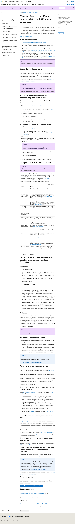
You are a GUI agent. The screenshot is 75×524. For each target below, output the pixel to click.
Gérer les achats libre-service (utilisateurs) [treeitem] (10, 40)
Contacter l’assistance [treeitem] (5, 57)
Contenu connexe (61, 27)
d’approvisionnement (48, 196)
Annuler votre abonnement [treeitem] (7, 32)
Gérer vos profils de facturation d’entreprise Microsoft (33, 51)
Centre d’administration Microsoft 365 (34, 105)
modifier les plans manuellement (40, 212)
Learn (21, 12)
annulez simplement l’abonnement (41, 455)
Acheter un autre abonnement (33, 376)
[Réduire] (16, 13)
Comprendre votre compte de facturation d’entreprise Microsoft (42, 50)
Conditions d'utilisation (62, 519)
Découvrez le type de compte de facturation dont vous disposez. (34, 42)
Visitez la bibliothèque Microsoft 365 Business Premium (32, 485)
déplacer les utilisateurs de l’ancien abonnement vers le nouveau (32, 444)
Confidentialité (36, 519)
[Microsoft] (2, 1)
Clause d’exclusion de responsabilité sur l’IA (8, 519)
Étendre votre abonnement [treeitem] (7, 31)
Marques (8, 520)
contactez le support (38, 204)
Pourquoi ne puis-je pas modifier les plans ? (38, 148)
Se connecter (71, 1)
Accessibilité (3, 520)
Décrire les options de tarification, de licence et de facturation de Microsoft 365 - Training (35, 503)
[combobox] (9, 15)
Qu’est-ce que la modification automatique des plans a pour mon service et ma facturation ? (65, 22)
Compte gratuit (70, 4)
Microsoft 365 (25, 12)
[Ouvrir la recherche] (68, 1)
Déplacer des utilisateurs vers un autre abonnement (29, 492)
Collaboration (31, 519)
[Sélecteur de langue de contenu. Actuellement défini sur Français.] (3, 516)
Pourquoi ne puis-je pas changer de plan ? (65, 19)
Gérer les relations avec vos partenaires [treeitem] (8, 52)
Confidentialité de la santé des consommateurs (49, 519)
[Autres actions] (54, 12)
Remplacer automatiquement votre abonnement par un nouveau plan (64, 18)
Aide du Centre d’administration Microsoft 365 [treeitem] (9, 21)
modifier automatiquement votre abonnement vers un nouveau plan (34, 88)
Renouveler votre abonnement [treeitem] (8, 28)
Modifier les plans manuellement (63, 24)
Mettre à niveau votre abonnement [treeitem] (9, 26)
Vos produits (31, 411)
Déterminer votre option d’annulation (38, 469)
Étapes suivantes (61, 26)
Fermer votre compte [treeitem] (5, 55)
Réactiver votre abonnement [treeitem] (7, 29)
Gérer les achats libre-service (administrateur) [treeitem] (8, 42)
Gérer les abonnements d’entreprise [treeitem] (8, 19)
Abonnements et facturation (33, 12)
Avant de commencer (61, 14)
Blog (25, 519)
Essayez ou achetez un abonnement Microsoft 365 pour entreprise (32, 493)
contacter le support (50, 253)
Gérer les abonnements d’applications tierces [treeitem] (9, 38)
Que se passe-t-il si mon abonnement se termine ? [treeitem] (10, 35)
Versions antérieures (20, 519)
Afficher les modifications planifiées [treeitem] (9, 44)
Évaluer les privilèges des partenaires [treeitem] (8, 53)
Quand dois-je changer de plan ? (63, 16)
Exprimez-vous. (61, 8)
